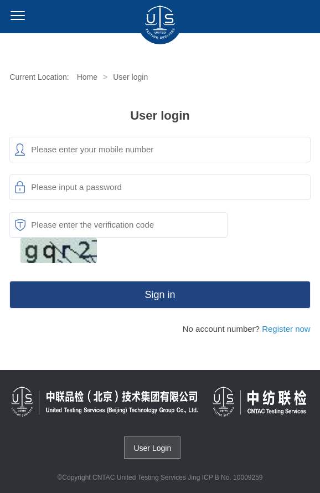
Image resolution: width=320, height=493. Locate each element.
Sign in (159, 294)
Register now (286, 328)
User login (130, 77)
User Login (152, 448)
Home (87, 77)
